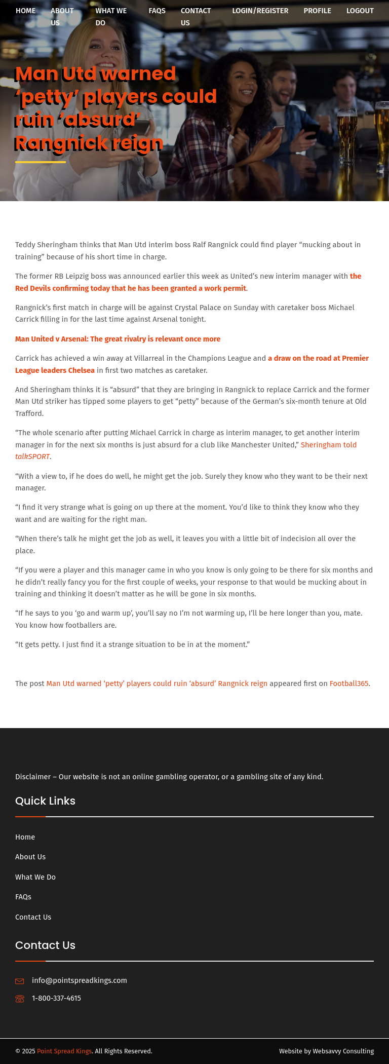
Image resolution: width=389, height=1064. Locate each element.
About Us (62, 16)
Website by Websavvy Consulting (326, 1051)
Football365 (349, 683)
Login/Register (260, 10)
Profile (317, 10)
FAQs (157, 10)
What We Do (111, 16)
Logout (360, 10)
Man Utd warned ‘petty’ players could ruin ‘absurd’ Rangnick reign (157, 683)
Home (25, 10)
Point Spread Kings (64, 1051)
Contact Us (196, 16)
